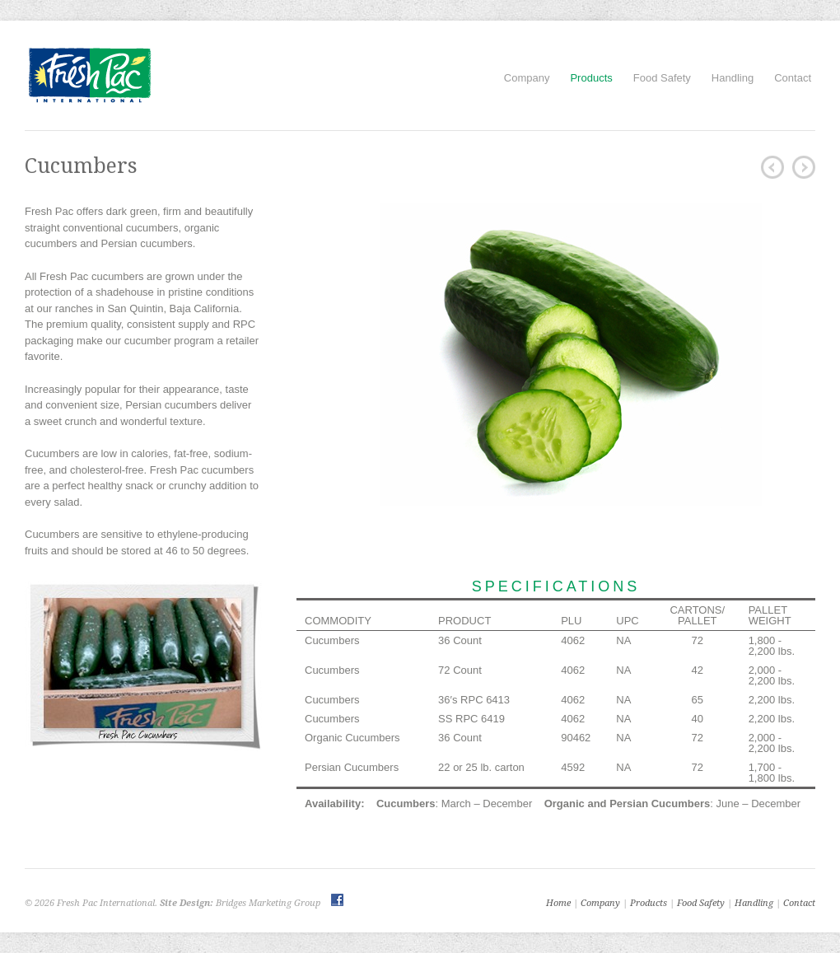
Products (591, 78)
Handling (733, 78)
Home (558, 903)
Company (527, 78)
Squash (803, 167)
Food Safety (662, 78)
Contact (792, 78)
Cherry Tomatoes (772, 167)
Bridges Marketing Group (268, 903)
